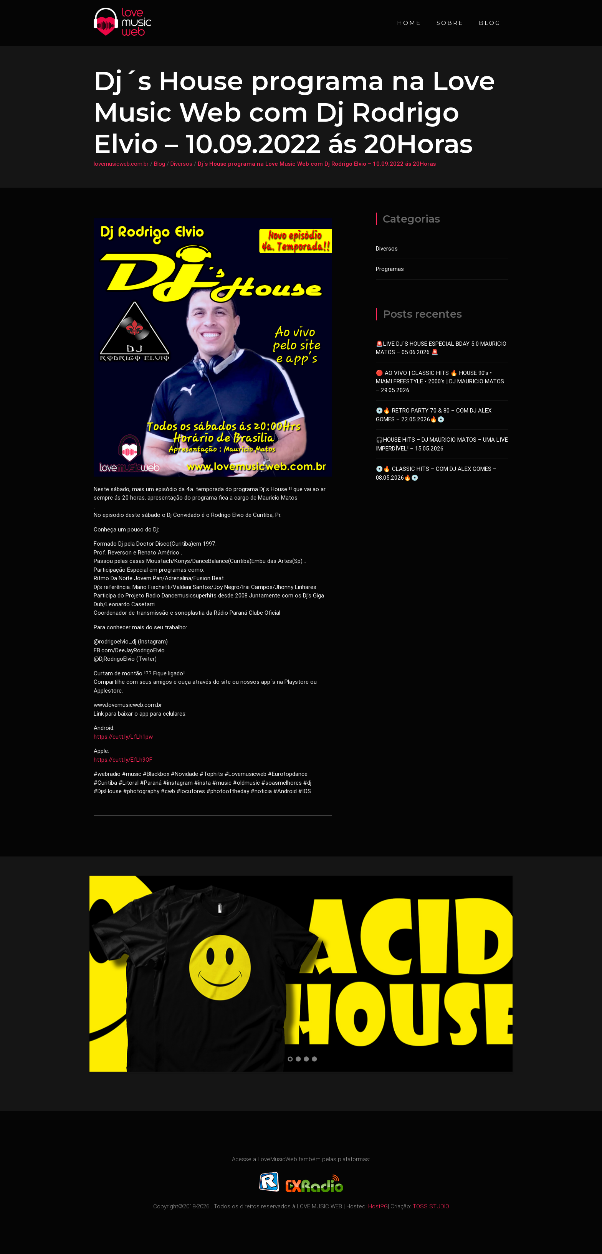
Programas (390, 268)
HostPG (378, 1206)
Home (409, 22)
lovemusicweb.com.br (121, 163)
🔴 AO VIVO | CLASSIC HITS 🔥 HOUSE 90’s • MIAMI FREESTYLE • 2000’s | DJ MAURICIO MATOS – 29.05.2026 (440, 381)
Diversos (181, 163)
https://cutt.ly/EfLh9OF (123, 759)
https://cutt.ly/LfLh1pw (123, 736)
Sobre (450, 22)
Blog (490, 22)
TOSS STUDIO (431, 1206)
